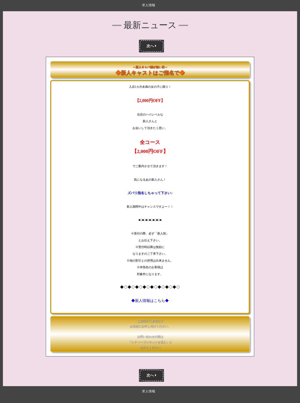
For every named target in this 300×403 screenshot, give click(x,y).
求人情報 (148, 5)
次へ (151, 46)
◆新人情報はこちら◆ (150, 301)
